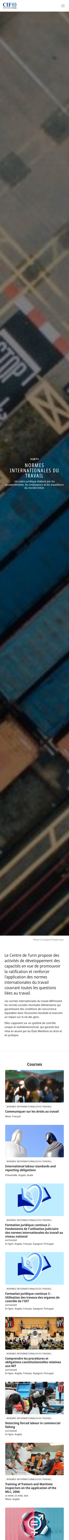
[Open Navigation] (63, 5)
